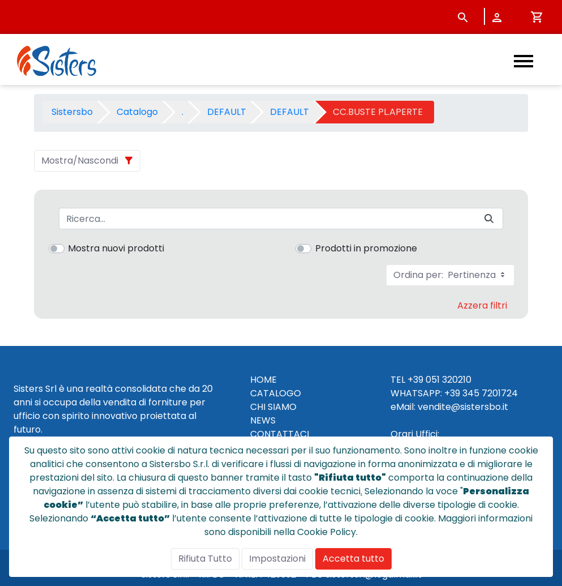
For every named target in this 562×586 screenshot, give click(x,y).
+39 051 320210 (439, 379)
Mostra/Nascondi (79, 160)
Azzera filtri (482, 305)
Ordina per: (450, 274)
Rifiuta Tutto (205, 558)
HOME (263, 379)
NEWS (263, 420)
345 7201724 (490, 393)
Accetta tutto (353, 558)
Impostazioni (277, 558)
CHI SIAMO (273, 406)
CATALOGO (275, 393)
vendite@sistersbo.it (463, 406)
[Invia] (489, 218)
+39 (452, 393)
